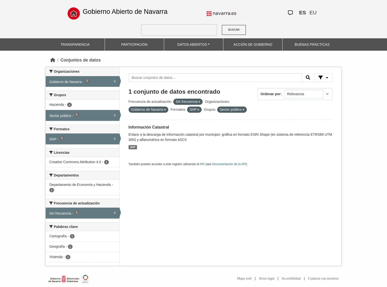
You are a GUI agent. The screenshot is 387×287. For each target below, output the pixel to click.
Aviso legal (266, 278)
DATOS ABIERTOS (192, 44)
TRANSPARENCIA (75, 44)
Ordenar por (271, 94)
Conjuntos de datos (80, 60)
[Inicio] (52, 60)
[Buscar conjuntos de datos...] (215, 77)
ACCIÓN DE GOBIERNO (252, 44)
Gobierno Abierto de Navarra (125, 11)
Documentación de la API (229, 164)
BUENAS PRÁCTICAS (312, 44)
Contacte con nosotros (323, 278)
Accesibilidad (291, 278)
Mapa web (244, 278)
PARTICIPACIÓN (134, 44)
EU (313, 12)
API (202, 164)
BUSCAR (234, 29)
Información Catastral (149, 127)
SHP (132, 147)
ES (302, 12)
